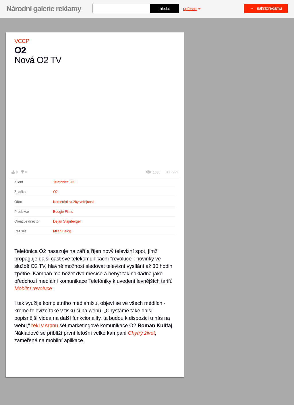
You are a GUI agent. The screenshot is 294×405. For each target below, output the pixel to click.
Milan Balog (62, 231)
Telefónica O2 (63, 182)
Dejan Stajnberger (67, 221)
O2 (55, 192)
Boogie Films (63, 212)
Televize (172, 172)
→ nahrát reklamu (266, 8)
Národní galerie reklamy (43, 8)
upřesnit (191, 9)
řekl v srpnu (44, 325)
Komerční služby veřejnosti (73, 202)
